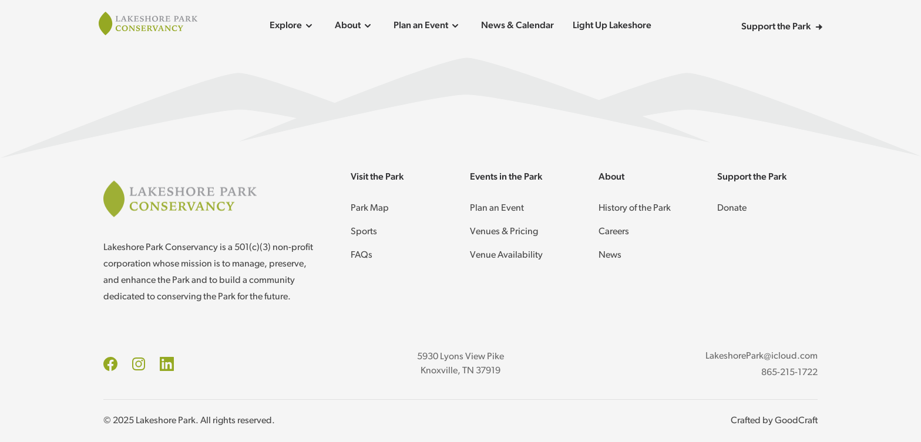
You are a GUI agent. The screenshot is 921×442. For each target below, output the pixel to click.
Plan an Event (428, 26)
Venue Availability (506, 255)
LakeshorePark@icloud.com (761, 356)
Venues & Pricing (504, 232)
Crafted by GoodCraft (774, 421)
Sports (364, 232)
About (355, 26)
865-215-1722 (789, 372)
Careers (614, 232)
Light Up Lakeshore (612, 26)
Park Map (370, 208)
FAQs (361, 255)
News (610, 255)
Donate (732, 208)
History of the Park (635, 208)
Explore (293, 26)
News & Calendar (517, 26)
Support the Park (781, 27)
